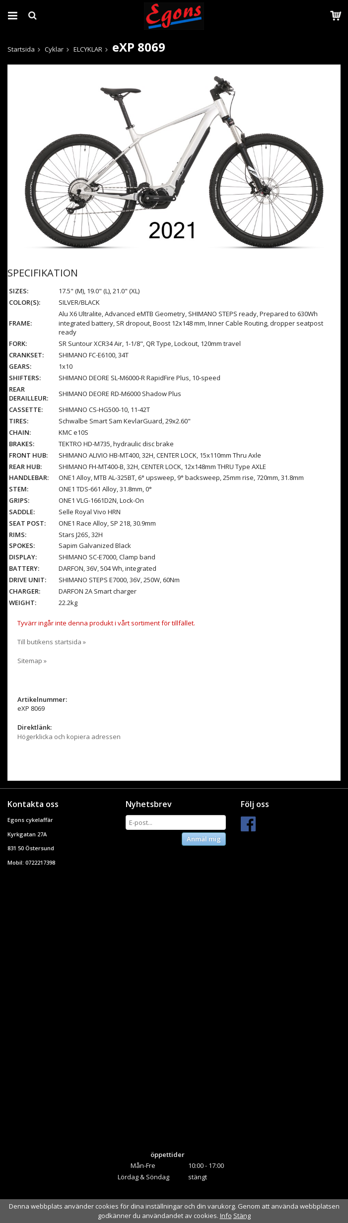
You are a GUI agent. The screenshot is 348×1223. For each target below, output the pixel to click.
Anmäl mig (204, 838)
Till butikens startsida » (51, 641)
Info (226, 1215)
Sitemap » (32, 660)
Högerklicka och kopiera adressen (69, 736)
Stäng (242, 1215)
